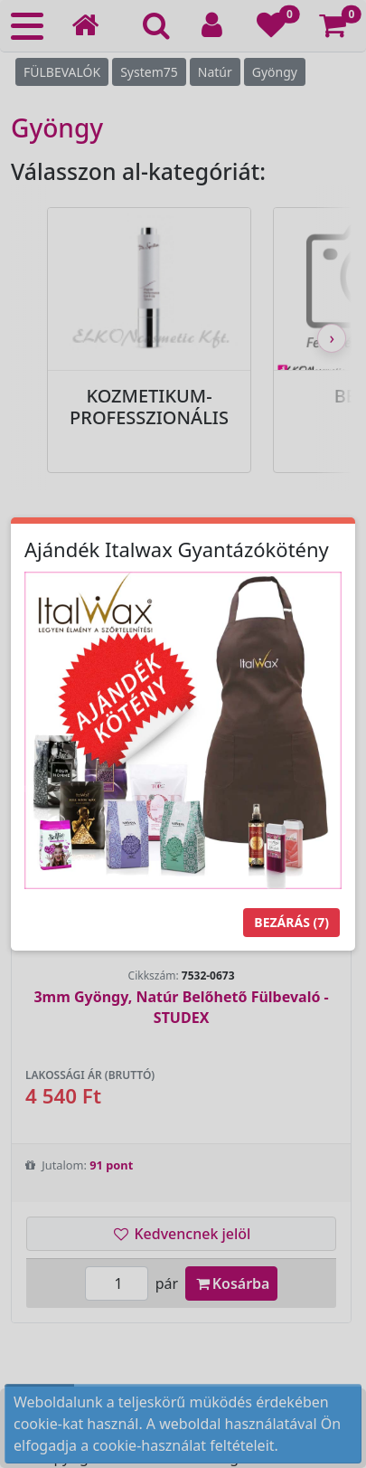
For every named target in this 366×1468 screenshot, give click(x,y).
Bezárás (291, 922)
